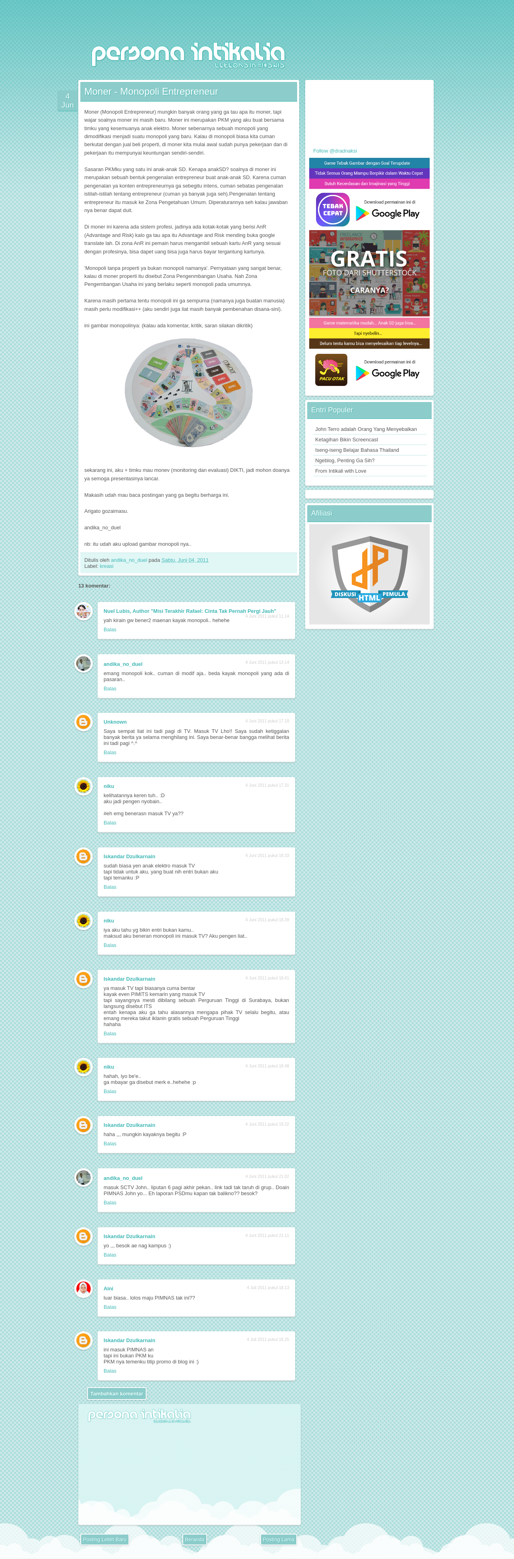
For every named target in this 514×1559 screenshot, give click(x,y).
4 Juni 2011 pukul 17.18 (267, 721)
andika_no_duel (130, 560)
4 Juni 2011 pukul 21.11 (267, 1235)
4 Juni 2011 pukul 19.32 (267, 1124)
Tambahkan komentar (116, 1394)
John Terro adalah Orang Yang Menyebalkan (366, 429)
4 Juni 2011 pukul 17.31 (267, 785)
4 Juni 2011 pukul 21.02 (267, 1176)
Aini (108, 1289)
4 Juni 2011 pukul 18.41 (267, 978)
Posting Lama (278, 1540)
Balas (110, 629)
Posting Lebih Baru (104, 1540)
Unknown (115, 722)
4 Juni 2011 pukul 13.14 (267, 662)
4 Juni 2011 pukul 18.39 (267, 920)
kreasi (106, 566)
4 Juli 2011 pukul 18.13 (268, 1288)
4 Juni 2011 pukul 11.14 (267, 616)
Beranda (194, 1540)
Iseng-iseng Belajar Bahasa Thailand (357, 450)
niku (109, 786)
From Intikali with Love (340, 471)
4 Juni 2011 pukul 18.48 (267, 1066)
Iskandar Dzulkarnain (129, 856)
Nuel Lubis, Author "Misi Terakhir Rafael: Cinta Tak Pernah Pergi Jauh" (190, 611)
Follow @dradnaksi (335, 151)
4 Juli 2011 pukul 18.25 (268, 1339)
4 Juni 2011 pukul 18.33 (267, 855)
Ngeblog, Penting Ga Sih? (345, 460)
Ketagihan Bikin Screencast (346, 440)
